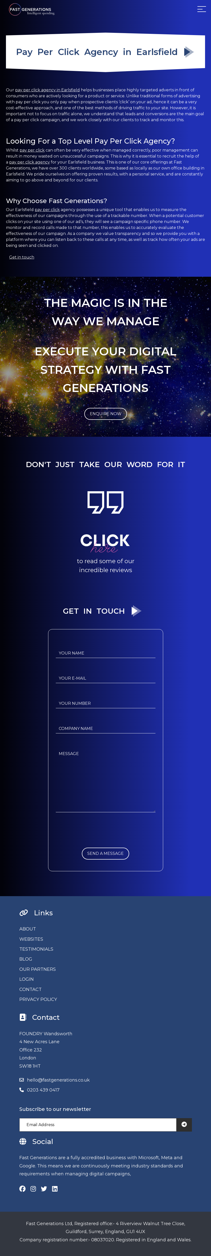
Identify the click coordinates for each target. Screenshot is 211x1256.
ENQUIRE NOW (105, 413)
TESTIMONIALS (36, 949)
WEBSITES (31, 939)
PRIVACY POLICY (38, 999)
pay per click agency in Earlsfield (47, 90)
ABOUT (27, 929)
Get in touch (21, 257)
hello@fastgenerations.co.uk (58, 1080)
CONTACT (30, 989)
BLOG (25, 959)
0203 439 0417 (43, 1090)
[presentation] (93, 838)
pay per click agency (29, 162)
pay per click (32, 150)
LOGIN (26, 979)
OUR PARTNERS (37, 969)
